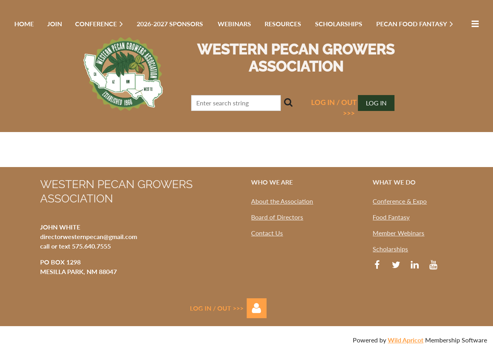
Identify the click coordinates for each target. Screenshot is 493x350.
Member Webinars (398, 233)
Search (288, 102)
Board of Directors (277, 217)
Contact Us (267, 233)
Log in (376, 103)
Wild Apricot (405, 340)
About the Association (282, 201)
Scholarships (390, 249)
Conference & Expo (400, 201)
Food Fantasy (391, 217)
